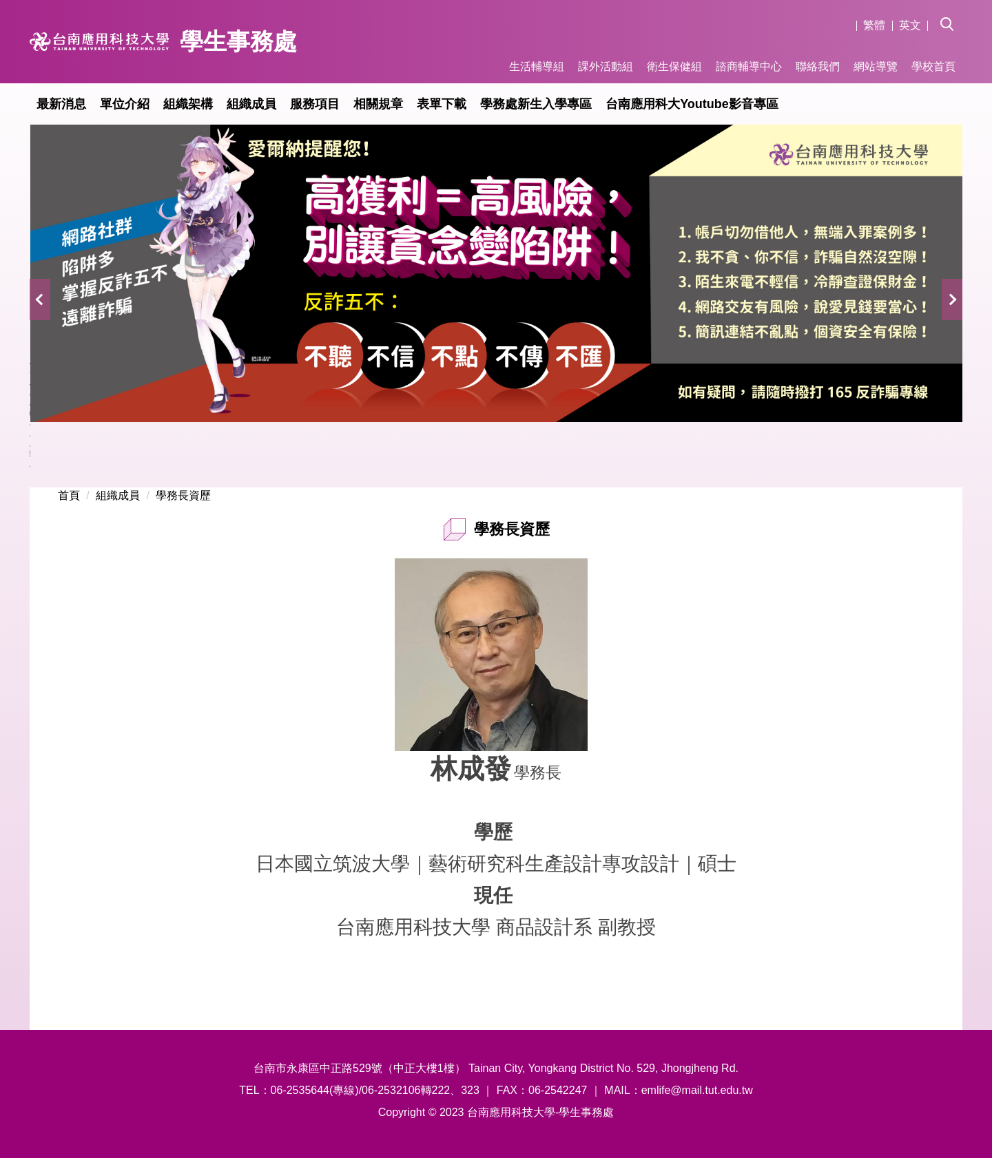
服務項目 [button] (315, 104)
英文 (910, 25)
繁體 (874, 25)
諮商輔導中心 (749, 66)
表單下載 (441, 104)
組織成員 (118, 495)
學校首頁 (933, 66)
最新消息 (61, 104)
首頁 (69, 495)
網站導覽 (876, 66)
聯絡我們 (818, 66)
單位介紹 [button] (124, 104)
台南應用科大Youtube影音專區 (692, 104)
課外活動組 (605, 66)
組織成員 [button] (251, 104)
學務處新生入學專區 (536, 104)
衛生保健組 (674, 66)
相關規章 (378, 104)
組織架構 (188, 104)
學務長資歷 (183, 495)
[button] (951, 14)
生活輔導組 (536, 66)
